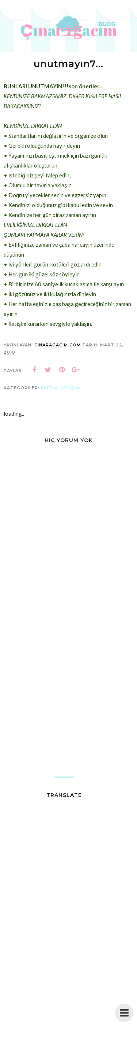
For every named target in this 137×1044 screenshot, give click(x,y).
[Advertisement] (68, 700)
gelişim (70, 387)
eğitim (49, 387)
